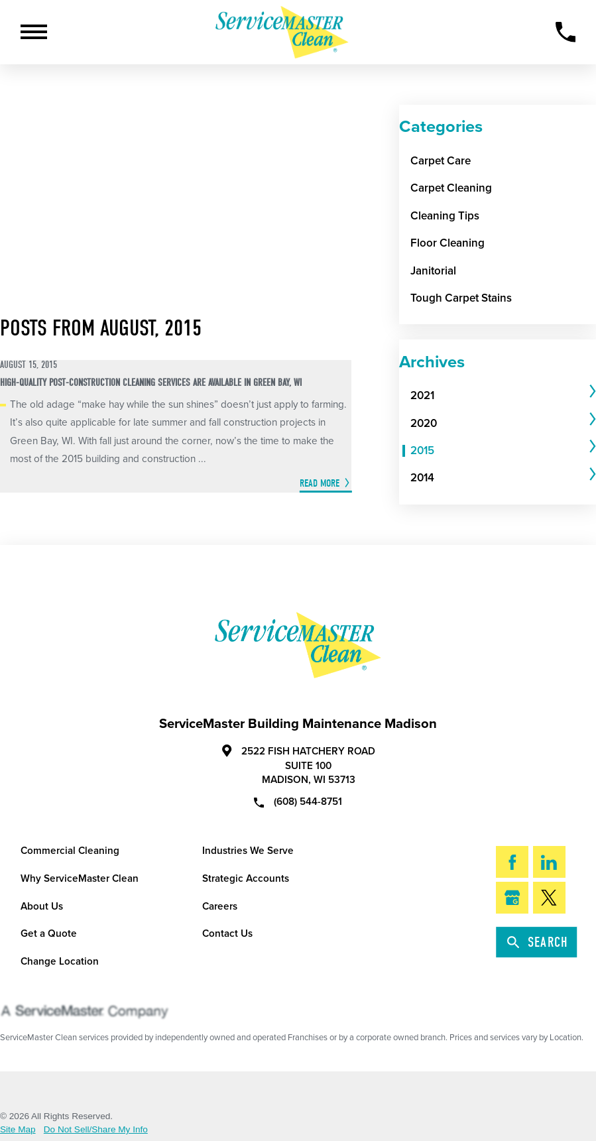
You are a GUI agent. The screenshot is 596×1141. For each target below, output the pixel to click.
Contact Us (227, 933)
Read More (319, 483)
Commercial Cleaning (70, 851)
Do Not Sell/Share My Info (96, 1129)
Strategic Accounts (245, 878)
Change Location (60, 961)
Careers (219, 906)
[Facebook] (512, 862)
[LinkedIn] (549, 862)
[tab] (503, 396)
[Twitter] (549, 898)
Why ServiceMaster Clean (80, 878)
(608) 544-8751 (298, 801)
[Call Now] (566, 32)
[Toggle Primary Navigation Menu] (34, 32)
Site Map (18, 1129)
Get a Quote (49, 933)
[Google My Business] (512, 898)
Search (538, 942)
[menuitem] (498, 396)
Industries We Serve (248, 851)
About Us (42, 906)
